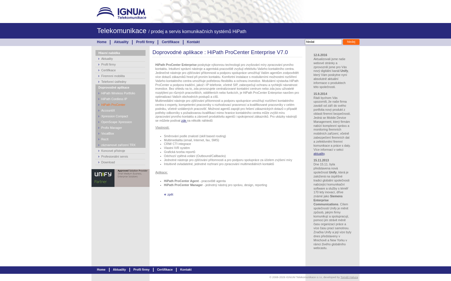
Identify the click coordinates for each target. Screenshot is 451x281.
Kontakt (193, 42)
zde (184, 120)
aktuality (319, 153)
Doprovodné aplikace (113, 87)
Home (101, 42)
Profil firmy (145, 42)
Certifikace (170, 42)
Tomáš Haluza (349, 277)
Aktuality (121, 42)
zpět (170, 194)
